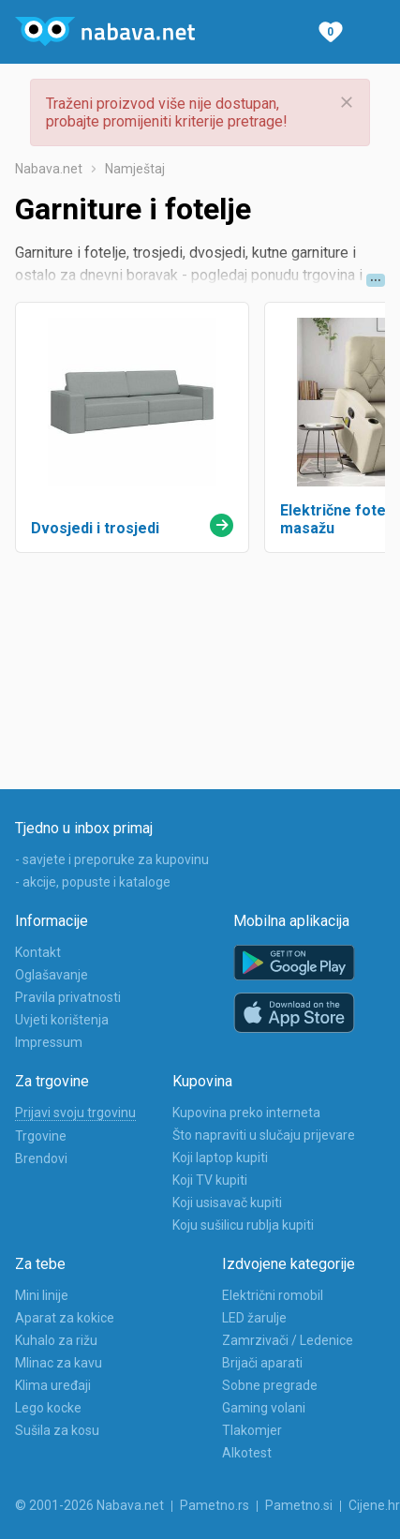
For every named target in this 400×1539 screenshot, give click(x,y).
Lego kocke (48, 1407)
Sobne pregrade (270, 1385)
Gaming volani (263, 1407)
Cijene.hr (374, 1505)
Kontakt (38, 952)
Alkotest (247, 1452)
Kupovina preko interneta (246, 1112)
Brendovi (41, 1158)
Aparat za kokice (64, 1317)
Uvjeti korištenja (62, 1019)
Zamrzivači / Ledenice (287, 1340)
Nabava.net (48, 168)
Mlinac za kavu (58, 1362)
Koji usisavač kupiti (227, 1202)
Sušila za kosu (57, 1430)
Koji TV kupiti (209, 1180)
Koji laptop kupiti (220, 1157)
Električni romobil (272, 1295)
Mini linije (41, 1295)
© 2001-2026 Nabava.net (89, 1505)
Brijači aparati (262, 1362)
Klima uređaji (53, 1385)
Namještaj (135, 168)
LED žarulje (254, 1317)
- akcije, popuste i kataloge (92, 881)
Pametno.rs (214, 1505)
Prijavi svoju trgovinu (75, 1112)
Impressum (48, 1042)
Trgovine (41, 1135)
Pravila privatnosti (68, 997)
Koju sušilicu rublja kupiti (243, 1225)
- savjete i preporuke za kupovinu (112, 859)
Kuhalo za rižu (56, 1340)
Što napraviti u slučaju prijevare (263, 1135)
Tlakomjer (252, 1430)
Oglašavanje (51, 974)
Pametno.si (299, 1505)
